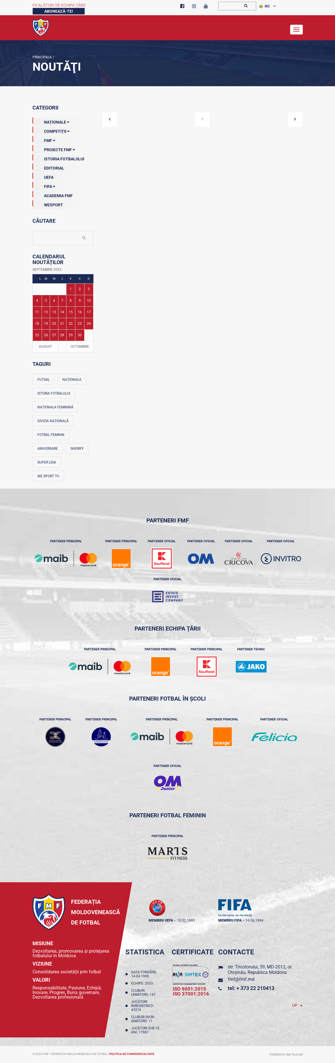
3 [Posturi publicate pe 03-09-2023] (89, 289)
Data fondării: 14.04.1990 (144, 974)
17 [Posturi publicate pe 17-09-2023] (89, 312)
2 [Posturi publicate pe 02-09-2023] (80, 289)
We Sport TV (48, 476)
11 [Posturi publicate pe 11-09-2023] (37, 312)
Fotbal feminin (50, 435)
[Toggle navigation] (296, 29)
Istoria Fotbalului (58, 157)
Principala (42, 57)
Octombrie (79, 347)
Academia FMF (52, 194)
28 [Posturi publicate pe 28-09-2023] (62, 335)
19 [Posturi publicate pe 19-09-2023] (46, 324)
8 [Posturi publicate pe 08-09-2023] (71, 301)
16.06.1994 (254, 920)
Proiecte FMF (53, 148)
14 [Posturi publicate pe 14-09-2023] (62, 312)
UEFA (42, 176)
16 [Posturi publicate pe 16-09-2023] (80, 312)
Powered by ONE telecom (286, 1054)
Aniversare (47, 449)
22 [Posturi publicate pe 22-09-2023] (71, 324)
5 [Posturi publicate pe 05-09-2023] (46, 301)
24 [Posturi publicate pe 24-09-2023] (89, 324)
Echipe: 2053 (143, 983)
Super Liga (46, 462)
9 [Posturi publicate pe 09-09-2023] (80, 301)
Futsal (43, 380)
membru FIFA (230, 920)
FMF (43, 139)
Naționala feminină (55, 407)
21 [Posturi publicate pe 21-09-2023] (62, 324)
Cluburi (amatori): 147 (144, 993)
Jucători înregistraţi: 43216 (142, 1006)
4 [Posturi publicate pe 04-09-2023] (37, 301)
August (45, 347)
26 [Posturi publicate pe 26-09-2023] (46, 335)
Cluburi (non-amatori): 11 (143, 1019)
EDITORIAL (48, 167)
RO (264, 6)
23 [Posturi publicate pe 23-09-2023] (80, 324)
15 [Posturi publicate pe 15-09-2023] (71, 312)
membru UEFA (161, 920)
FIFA (43, 185)
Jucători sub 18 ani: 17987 (145, 1030)
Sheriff (77, 449)
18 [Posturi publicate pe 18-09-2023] (37, 324)
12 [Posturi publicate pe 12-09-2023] (46, 312)
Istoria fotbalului (53, 393)
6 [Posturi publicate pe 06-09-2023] (54, 301)
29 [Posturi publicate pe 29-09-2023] (71, 335)
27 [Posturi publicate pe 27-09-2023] (54, 335)
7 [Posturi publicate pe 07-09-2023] (62, 301)
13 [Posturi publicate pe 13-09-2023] (54, 312)
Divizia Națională (53, 421)
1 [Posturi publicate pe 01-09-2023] (71, 289)
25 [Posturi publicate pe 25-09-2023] (37, 335)
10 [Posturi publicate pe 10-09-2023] (89, 301)
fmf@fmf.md (241, 979)
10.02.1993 (186, 920)
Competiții (51, 130)
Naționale (50, 121)
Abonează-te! (58, 11)
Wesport (47, 203)
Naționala (71, 380)
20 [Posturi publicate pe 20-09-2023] (54, 324)
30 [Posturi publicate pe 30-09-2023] (80, 335)
